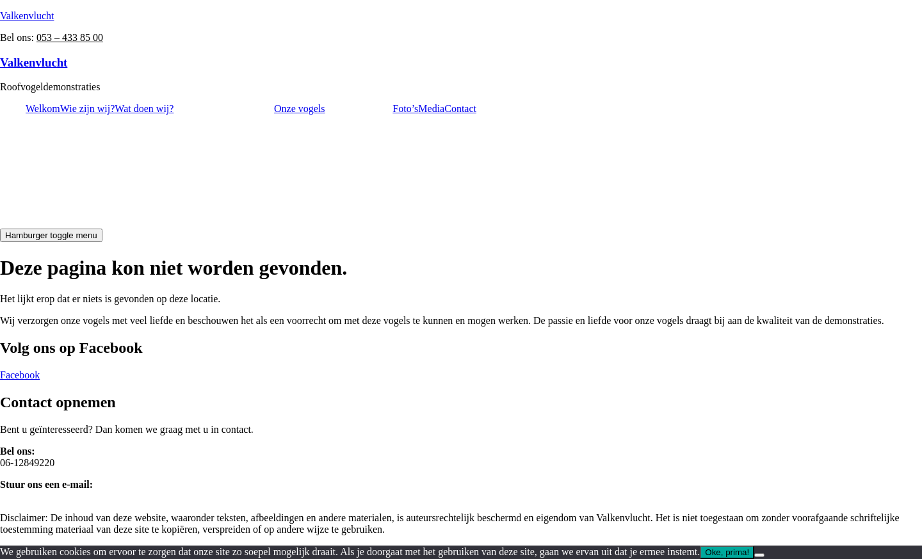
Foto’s (405, 108)
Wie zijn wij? (87, 108)
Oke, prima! (727, 552)
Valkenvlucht (27, 15)
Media (431, 108)
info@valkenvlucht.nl (45, 495)
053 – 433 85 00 (69, 37)
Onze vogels (299, 108)
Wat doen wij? (144, 108)
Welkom (43, 108)
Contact (460, 108)
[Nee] (759, 555)
